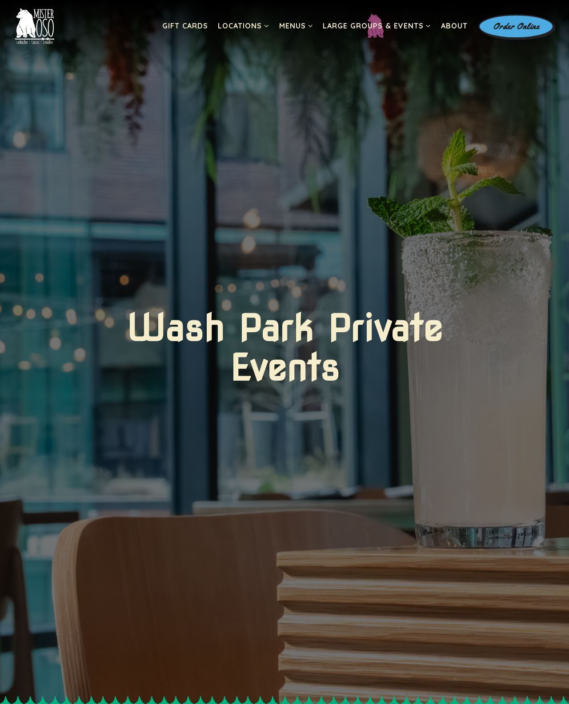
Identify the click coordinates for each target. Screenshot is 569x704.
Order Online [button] (516, 26)
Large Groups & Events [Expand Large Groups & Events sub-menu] (377, 25)
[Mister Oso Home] (35, 26)
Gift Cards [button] (185, 25)
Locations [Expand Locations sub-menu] (243, 25)
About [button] (454, 25)
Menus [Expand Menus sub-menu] (296, 25)
